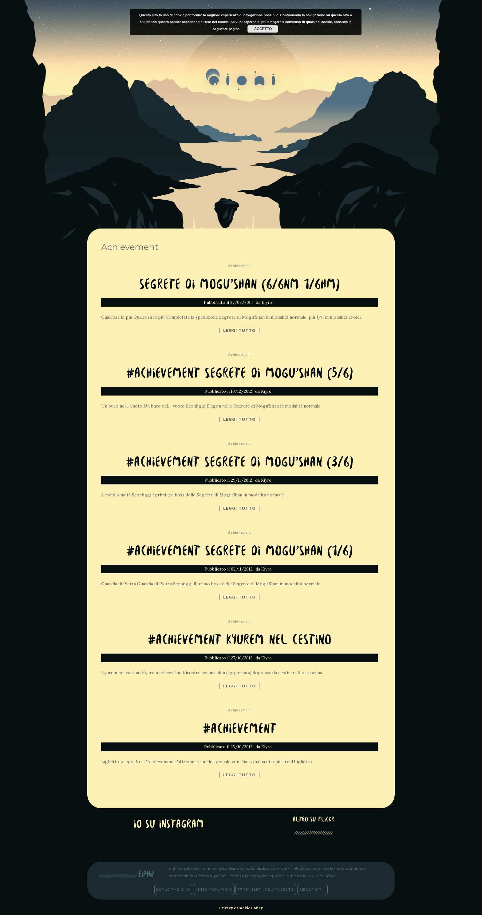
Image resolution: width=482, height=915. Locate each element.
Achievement (239, 266)
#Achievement (239, 729)
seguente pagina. (227, 29)
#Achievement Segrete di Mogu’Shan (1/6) (240, 551)
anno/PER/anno (214, 889)
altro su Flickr (313, 820)
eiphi (241, 84)
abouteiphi (312, 889)
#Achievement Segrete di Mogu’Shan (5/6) (239, 374)
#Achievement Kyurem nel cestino (239, 640)
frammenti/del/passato (265, 889)
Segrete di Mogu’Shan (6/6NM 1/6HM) (239, 285)
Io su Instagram (169, 824)
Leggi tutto (239, 330)
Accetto (263, 29)
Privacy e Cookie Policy (241, 907)
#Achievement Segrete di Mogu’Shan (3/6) (239, 463)
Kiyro (267, 302)
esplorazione (173, 889)
